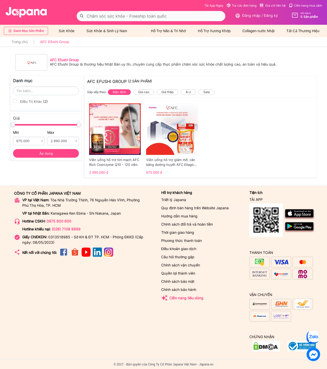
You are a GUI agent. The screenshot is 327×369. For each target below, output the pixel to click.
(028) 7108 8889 (66, 229)
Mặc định (119, 92)
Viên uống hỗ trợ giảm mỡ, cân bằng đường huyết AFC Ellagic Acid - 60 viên (170, 162)
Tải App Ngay (214, 5)
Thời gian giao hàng (177, 232)
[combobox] (151, 16)
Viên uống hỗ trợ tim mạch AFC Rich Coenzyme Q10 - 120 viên (114, 162)
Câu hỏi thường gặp (177, 257)
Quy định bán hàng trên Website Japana (195, 208)
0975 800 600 (58, 221)
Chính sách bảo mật (177, 281)
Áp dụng (46, 153)
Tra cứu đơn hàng (241, 5)
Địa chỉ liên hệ (273, 5)
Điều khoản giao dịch (178, 249)
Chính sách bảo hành (178, 289)
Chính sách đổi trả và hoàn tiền (187, 224)
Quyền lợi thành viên (178, 273)
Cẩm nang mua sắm (305, 5)
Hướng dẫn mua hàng (179, 216)
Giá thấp (167, 92)
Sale (206, 92)
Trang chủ (19, 42)
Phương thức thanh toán (181, 240)
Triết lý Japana (173, 200)
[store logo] (26, 12)
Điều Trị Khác (30, 101)
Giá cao (143, 92)
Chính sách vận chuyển (180, 265)
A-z (188, 92)
